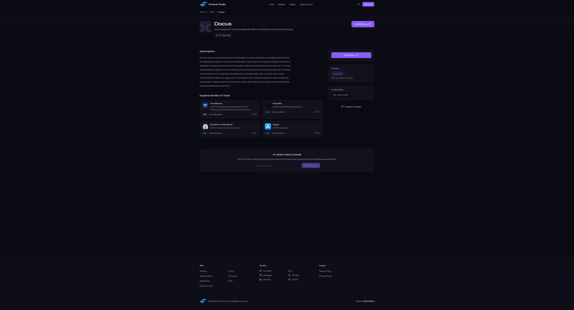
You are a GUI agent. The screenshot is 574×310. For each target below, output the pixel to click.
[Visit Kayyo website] (319, 124)
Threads (293, 275)
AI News (281, 4)
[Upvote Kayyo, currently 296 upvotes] (316, 133)
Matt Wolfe (369, 301)
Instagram (266, 275)
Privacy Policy (325, 276)
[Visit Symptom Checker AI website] (256, 124)
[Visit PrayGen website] (319, 103)
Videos (292, 4)
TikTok (293, 279)
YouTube (265, 271)
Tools (271, 4)
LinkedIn (265, 279)
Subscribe (368, 4)
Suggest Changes (351, 106)
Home (203, 12)
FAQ (230, 281)
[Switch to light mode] (358, 4)
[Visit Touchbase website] (256, 103)
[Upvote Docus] (223, 35)
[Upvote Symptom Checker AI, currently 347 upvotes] (254, 133)
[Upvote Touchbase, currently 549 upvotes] (254, 114)
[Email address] (277, 166)
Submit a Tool (306, 4)
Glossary (232, 276)
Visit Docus (363, 24)
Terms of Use (325, 271)
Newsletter (205, 281)
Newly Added (206, 276)
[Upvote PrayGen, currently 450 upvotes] (316, 112)
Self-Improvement (341, 95)
